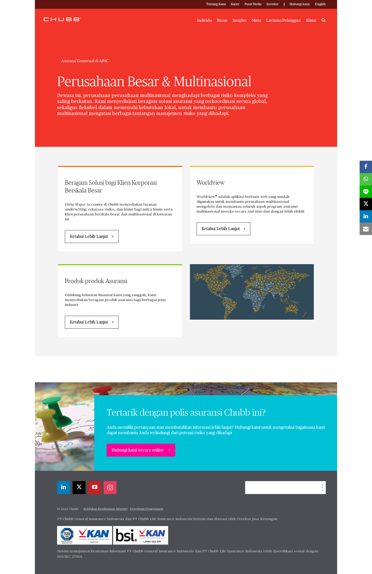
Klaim (311, 20)
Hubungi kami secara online (138, 450)
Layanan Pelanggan (283, 20)
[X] (79, 487)
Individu (204, 20)
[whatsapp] (366, 179)
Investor (272, 4)
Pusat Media (253, 4)
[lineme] (366, 191)
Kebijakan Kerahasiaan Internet (105, 509)
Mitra (256, 20)
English (320, 4)
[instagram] (110, 487)
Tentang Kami (216, 4)
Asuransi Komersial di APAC (85, 61)
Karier (235, 4)
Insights (240, 20)
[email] (366, 229)
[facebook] (366, 167)
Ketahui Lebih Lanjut (89, 237)
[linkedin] (63, 487)
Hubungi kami (299, 4)
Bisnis (222, 20)
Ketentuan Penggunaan (146, 509)
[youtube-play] (94, 487)
